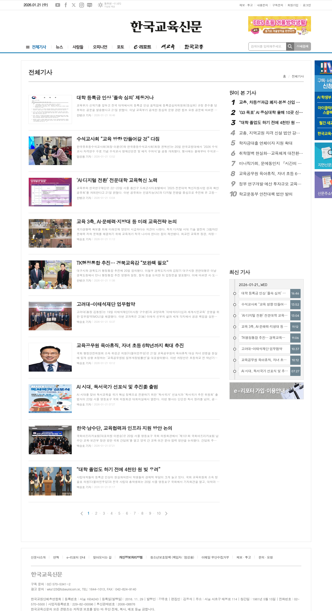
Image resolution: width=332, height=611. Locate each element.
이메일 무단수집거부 (215, 557)
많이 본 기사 (242, 92)
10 (159, 513)
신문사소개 (38, 557)
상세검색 (302, 46)
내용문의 (262, 5)
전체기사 (298, 76)
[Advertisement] (50, 26)
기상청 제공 (109, 6)
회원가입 (293, 5)
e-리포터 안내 (76, 557)
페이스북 (65, 5)
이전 (82, 513)
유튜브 (57, 5)
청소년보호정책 (172, 557)
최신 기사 (239, 272)
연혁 (56, 557)
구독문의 (277, 5)
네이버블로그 (89, 5)
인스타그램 (81, 5)
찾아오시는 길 (102, 557)
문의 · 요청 (265, 557)
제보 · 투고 (246, 5)
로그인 (307, 5)
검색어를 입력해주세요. (266, 46)
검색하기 (290, 46)
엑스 (73, 5)
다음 (166, 513)
